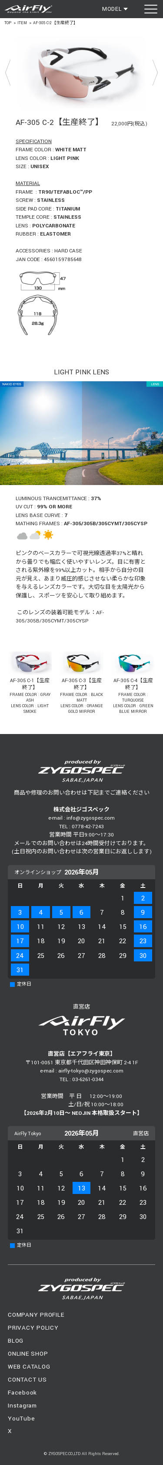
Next (155, 72)
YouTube (21, 1418)
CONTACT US (27, 1380)
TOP (7, 23)
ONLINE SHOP (28, 1354)
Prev (8, 72)
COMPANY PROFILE (36, 1315)
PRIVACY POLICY (33, 1328)
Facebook (22, 1392)
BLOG (15, 1341)
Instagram (22, 1405)
